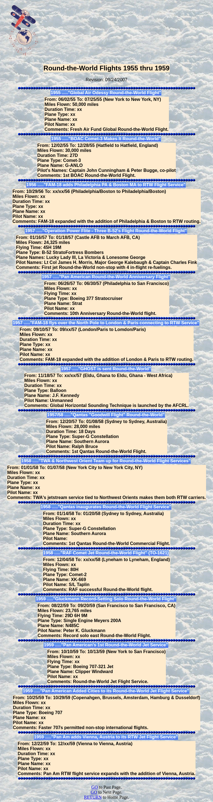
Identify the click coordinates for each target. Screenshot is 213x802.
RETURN (93, 797)
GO (94, 787)
